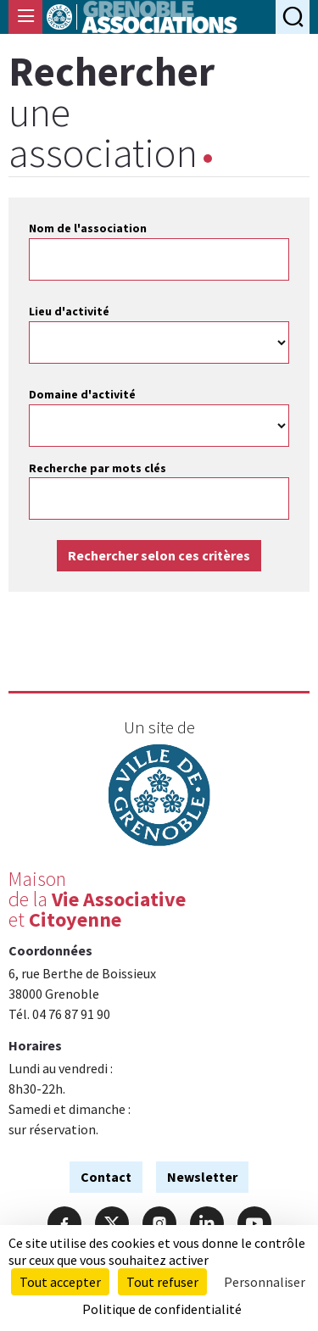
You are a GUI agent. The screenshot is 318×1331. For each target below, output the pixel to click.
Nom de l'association (88, 228)
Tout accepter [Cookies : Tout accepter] (60, 1281)
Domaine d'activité (82, 394)
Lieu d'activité (69, 311)
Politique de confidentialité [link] (162, 1308)
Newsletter (202, 1176)
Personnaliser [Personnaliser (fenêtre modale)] (264, 1281)
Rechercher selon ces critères (159, 555)
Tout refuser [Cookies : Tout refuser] (162, 1281)
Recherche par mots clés (97, 468)
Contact (106, 1176)
